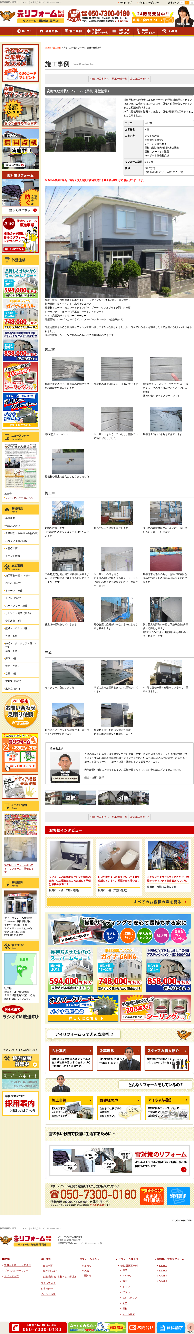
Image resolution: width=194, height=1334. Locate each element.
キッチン (127, 1275)
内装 (125, 1270)
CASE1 (163, 1265)
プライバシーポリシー (16, 1270)
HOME (48, 48)
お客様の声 (11, 548)
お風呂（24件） (13, 583)
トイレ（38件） (13, 598)
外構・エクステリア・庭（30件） (21, 644)
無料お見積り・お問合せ (17, 1265)
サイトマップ (11, 1276)
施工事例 (57, 48)
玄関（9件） (12, 673)
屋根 (125, 1308)
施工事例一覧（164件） (18, 575)
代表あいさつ (12, 525)
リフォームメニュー (91, 1259)
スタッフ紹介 (48, 1283)
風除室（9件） (13, 688)
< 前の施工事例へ (99, 78)
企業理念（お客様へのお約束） (22, 533)
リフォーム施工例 (128, 1259)
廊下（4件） (12, 658)
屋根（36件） (12, 651)
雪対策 (87, 1275)
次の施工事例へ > (139, 78)
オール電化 (129, 1314)
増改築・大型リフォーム (170, 1259)
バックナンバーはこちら (19, 497)
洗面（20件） (12, 666)
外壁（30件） (12, 635)
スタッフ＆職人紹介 (16, 540)
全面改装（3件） (14, 620)
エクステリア (130, 1297)
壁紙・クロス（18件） (17, 628)
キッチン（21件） (15, 590)
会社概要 (10, 518)
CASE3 (163, 1275)
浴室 (125, 1281)
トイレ (126, 1286)
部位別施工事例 (129, 1265)
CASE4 (163, 1280)
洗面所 (126, 1292)
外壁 (125, 1303)
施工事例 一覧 (119, 78)
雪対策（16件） (13, 681)
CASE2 (163, 1270)
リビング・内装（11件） (18, 613)
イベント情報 (12, 555)
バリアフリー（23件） (17, 605)
